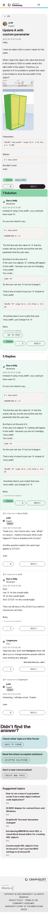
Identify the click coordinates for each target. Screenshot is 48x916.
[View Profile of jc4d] (11, 22)
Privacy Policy (16, 904)
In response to (16, 517)
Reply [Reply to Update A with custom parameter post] (33, 187)
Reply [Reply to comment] (37, 346)
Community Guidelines (23, 907)
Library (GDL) (20, 181)
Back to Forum (13, 748)
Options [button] (44, 15)
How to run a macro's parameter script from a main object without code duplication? (23, 800)
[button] (18, 104)
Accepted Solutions (16, 764)
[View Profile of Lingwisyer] (11, 644)
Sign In (44, 5)
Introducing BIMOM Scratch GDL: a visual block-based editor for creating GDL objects (25, 838)
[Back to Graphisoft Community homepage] (15, 5)
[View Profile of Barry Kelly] (11, 201)
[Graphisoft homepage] (35, 883)
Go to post (14, 337)
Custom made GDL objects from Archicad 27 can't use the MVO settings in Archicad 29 (22, 852)
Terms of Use (31, 904)
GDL (7, 807)
